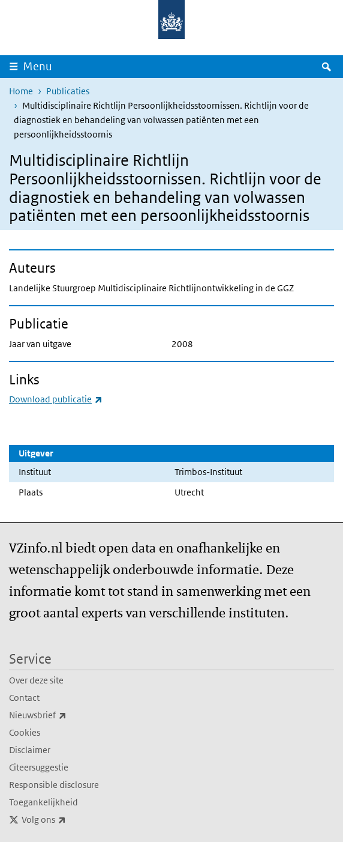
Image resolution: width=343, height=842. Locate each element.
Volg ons (70, 820)
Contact (24, 697)
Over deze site (36, 680)
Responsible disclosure (54, 784)
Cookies (24, 732)
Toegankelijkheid (43, 802)
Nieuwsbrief (64, 715)
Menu (37, 66)
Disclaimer (29, 750)
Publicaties (67, 91)
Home (21, 91)
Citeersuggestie (38, 767)
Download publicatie (56, 399)
